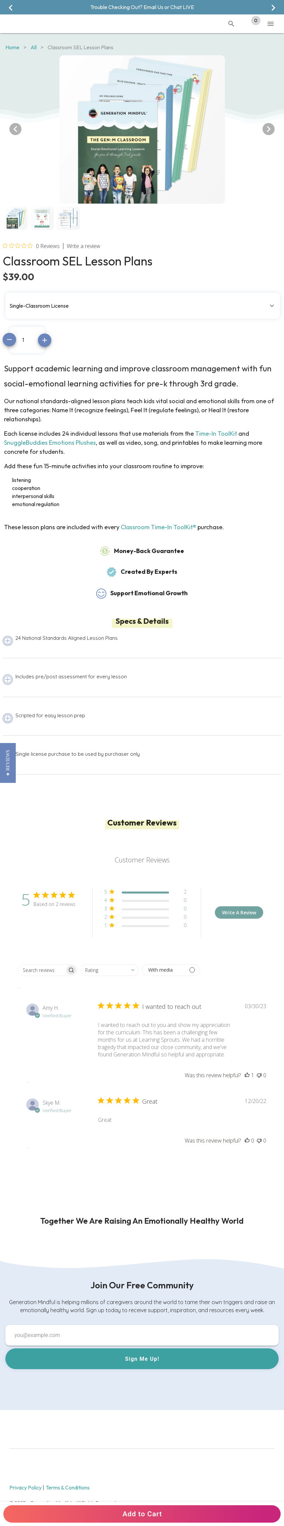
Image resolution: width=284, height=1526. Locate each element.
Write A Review (239, 912)
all (34, 47)
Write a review (83, 246)
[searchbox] (41, 970)
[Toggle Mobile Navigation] (271, 24)
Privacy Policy (26, 1487)
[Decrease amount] (9, 339)
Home (12, 47)
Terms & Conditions (68, 1487)
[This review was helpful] (247, 1075)
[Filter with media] (171, 970)
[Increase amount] (44, 340)
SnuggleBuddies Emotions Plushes (50, 442)
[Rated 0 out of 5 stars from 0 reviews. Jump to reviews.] (31, 246)
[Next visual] (273, 7)
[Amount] (27, 340)
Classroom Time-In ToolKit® (158, 527)
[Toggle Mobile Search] (231, 24)
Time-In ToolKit (216, 433)
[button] (142, 302)
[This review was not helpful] (259, 1075)
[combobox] (110, 970)
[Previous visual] (11, 7)
